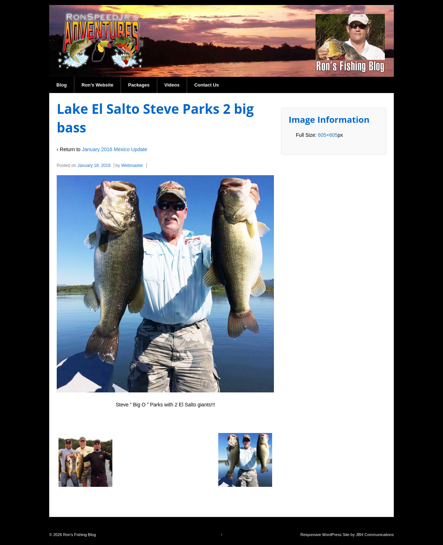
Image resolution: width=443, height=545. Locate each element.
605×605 (327, 135)
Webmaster (132, 165)
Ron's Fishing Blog (79, 534)
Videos (171, 85)
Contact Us (206, 85)
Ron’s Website (97, 85)
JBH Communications (375, 534)
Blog (61, 85)
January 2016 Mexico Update (114, 149)
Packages (139, 85)
